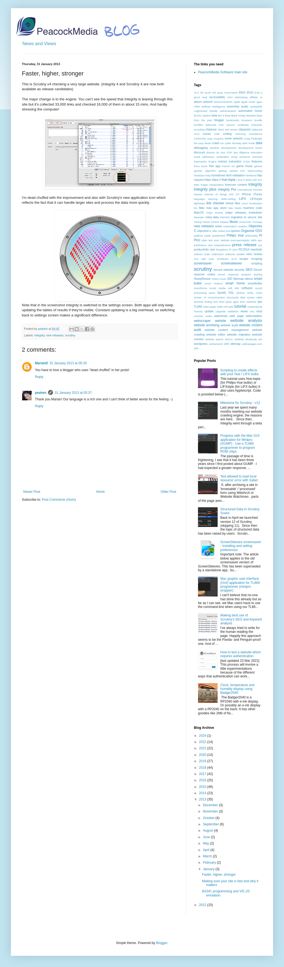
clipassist (244, 129)
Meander (199, 217)
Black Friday (238, 115)
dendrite (214, 147)
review (258, 254)
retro (249, 254)
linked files (233, 203)
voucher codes (203, 316)
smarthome (200, 288)
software (247, 288)
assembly (233, 106)
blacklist (251, 115)
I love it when (244, 179)
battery (207, 115)
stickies (240, 292)
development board (250, 147)
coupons (218, 138)
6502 (242, 92)
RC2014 (244, 249)
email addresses (204, 156)
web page (237, 316)
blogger (219, 120)
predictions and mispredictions (212, 245)
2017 (203, 774)
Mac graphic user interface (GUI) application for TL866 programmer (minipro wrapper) (240, 584)
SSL (231, 292)
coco (196, 133)
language (199, 198)
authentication (228, 110)
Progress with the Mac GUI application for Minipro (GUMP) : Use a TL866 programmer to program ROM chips (239, 443)
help (208, 175)
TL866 (198, 306)
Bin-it (221, 115)
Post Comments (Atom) (59, 500)
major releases (235, 212)
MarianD (41, 363)
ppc (260, 240)
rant (212, 249)
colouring (240, 133)
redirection (217, 254)
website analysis (246, 320)
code (217, 133)
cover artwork (234, 138)
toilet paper (209, 306)
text (216, 301)
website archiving (206, 325)
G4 (233, 166)
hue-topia (228, 180)
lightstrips (199, 203)
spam (212, 292)
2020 (203, 755)
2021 (203, 748)
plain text (207, 240)
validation (233, 311)
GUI (242, 170)
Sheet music (219, 278)
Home (100, 492)
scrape (243, 258)
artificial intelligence (213, 106)
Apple (236, 101)
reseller (240, 254)
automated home (250, 110)
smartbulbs (255, 283)
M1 (195, 207)
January (209, 869)
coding (227, 133)
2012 (203, 905)
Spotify (221, 292)
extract (222, 161)
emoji (234, 156)
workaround (216, 343)
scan (211, 258)
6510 (250, 92)
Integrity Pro (227, 189)
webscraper (202, 321)
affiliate (254, 97)
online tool (224, 230)
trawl (230, 306)
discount (199, 152)
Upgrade (220, 311)
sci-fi (234, 258)
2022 (203, 742)
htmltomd (251, 175)
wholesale (251, 339)
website (220, 321)
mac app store (216, 207)
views (244, 311)
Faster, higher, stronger (219, 874)
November (211, 811)
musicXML (245, 221)
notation (242, 226)
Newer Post (31, 492)
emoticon (244, 156)
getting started (228, 170)
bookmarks (232, 120)
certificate (243, 124)
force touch (201, 166)
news (218, 226)
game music (244, 166)
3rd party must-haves (225, 92)
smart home (235, 283)
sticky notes (254, 292)
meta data (212, 217)
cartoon (230, 124)
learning (213, 198)
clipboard (257, 129)
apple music (248, 101)
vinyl (259, 311)
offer (214, 230)
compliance (255, 133)
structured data (236, 297)
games (258, 166)
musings (257, 221)
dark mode (248, 143)
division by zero (215, 152)
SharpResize (202, 278)
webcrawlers (254, 316)
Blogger (161, 943)
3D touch (205, 92)
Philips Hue (235, 235)
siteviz (249, 278)
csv (222, 143)
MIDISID (225, 217)
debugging (201, 147)
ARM (197, 106)
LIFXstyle (256, 198)
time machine (248, 301)
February (210, 862)
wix (260, 339)
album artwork (203, 101)
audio (244, 106)
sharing (258, 274)
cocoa (207, 133)
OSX (258, 231)
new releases (55, 335)
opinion (235, 230)
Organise (248, 231)
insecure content (236, 184)
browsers (246, 120)
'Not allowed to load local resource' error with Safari (239, 478)
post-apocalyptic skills (244, 240)
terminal (198, 301)
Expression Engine (205, 161)
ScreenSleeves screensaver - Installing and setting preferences (240, 546)
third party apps (229, 301)
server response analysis (234, 274)
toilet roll (222, 306)
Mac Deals (234, 207)
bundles (198, 124)
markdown (255, 212)
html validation (235, 175)
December (211, 805)
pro (260, 245)
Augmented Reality (206, 110)
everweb (257, 156)
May (206, 843)
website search (214, 339)
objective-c (204, 230)
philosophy (251, 235)
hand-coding (255, 170)
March (208, 856)
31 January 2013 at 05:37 (73, 393)
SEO (248, 270)
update (209, 311)
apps (259, 101)
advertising (241, 97)
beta (214, 115)
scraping (256, 258)
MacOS (199, 212)
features (257, 161)
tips (260, 301)
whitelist (239, 339)
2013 (203, 799)
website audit (229, 325)
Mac (202, 207)
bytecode (211, 124)
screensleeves (231, 263)
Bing (227, 115)
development (228, 147)
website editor (215, 334)
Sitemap (238, 278)
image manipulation (212, 184)
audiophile (256, 106)
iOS (231, 194)
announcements (223, 101)
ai (261, 97)
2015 (203, 787)
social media (217, 288)
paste (207, 235)
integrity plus (205, 189)
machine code (252, 207)
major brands (214, 212)
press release (244, 245)
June (207, 837)
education (256, 152)
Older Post (168, 492)
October (209, 818)
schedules (223, 258)
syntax (251, 297)
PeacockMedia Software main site (222, 72)
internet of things (216, 194)
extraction (235, 161)
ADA (230, 97)
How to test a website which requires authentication (240, 654)
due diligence (241, 152)
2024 (203, 736)
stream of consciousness (209, 297)
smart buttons (214, 283)
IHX (260, 179)
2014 (203, 793)
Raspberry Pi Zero (227, 249)
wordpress (201, 343)
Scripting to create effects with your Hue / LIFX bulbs (239, 372)
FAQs (246, 161)
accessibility (217, 97)
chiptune (211, 129)
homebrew (218, 175)
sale (203, 258)
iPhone (246, 194)
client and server (227, 129)
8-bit (257, 92)
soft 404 (233, 288)
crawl (215, 143)
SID (229, 278)
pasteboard (218, 235)
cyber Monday (233, 143)
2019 (203, 761)
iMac (196, 184)
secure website (223, 269)
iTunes (257, 194)
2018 (203, 768)
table (259, 297)
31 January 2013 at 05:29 (68, 363)
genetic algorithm (205, 170)
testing (208, 301)
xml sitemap (232, 343)
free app (214, 166)
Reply (39, 377)
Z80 (196, 348)
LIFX (242, 199)
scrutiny (70, 335)
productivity (201, 249)
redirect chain (202, 254)
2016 (203, 780)
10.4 (196, 92)
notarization (230, 226)
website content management (226, 329)
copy (209, 138)
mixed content (211, 221)
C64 (221, 124)
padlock (198, 235)
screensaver (203, 263)
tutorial (240, 306)
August (208, 830)
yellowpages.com (252, 343)
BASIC (198, 115)
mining (198, 221)
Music (233, 222)
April (206, 850)
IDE (255, 179)
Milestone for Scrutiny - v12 (240, 403)
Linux (245, 203)
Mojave (224, 221)
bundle (258, 120)
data (259, 143)
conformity (200, 138)
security (239, 269)
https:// (216, 179)
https (208, 179)
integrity (39, 335)
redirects (230, 254)
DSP (229, 152)
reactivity (256, 249)
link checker (215, 203)
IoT (238, 194)
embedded (223, 156)
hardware (199, 175)
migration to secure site (246, 217)
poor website (221, 240)
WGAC (229, 339)
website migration (239, 334)
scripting (256, 263)
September (211, 824)
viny (252, 311)
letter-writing (228, 198)
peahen (40, 393)
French (226, 166)
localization (255, 203)
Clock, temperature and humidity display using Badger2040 (237, 689)
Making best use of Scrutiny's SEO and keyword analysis (241, 619)
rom (196, 258)
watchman (220, 316)
